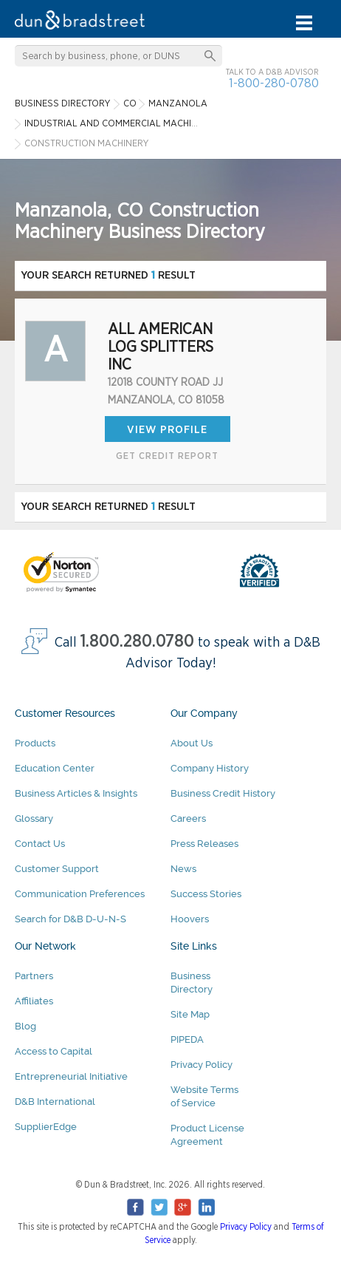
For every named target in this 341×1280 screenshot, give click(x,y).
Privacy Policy (201, 1064)
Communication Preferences (80, 893)
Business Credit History (222, 793)
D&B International (55, 1101)
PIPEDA (187, 1039)
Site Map (190, 1014)
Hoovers (189, 919)
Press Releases (204, 843)
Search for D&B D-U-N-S (70, 919)
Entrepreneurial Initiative (71, 1076)
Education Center (54, 768)
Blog (25, 1026)
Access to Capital (53, 1051)
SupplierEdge (46, 1126)
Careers (188, 818)
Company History (209, 768)
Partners (34, 975)
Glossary (34, 818)
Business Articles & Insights (76, 793)
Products (35, 743)
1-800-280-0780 (274, 83)
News (183, 868)
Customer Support (57, 868)
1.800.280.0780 (137, 641)
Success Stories (205, 893)
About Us (191, 743)
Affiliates (34, 1001)
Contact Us (40, 843)
